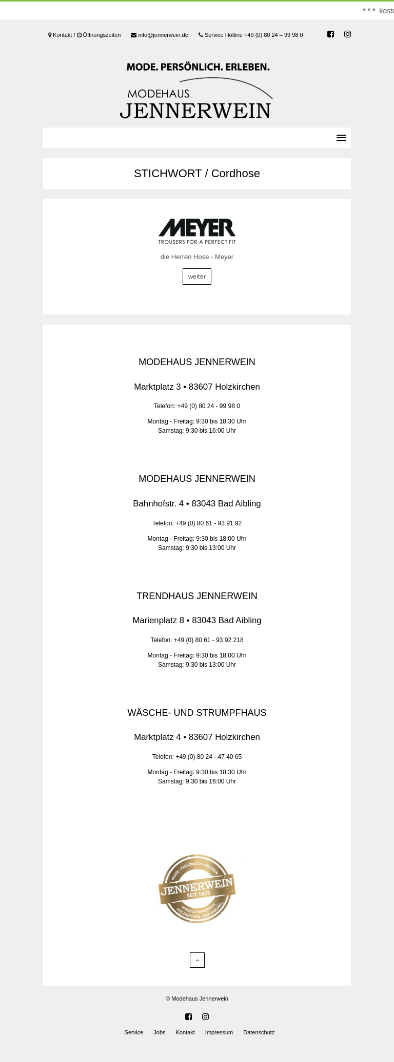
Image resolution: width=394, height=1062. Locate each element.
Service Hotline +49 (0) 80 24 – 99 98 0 (251, 35)
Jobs (159, 1032)
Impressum (219, 1032)
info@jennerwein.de (159, 35)
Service (134, 1032)
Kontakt (185, 1032)
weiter (197, 276)
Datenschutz (258, 1032)
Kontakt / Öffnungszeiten (84, 35)
